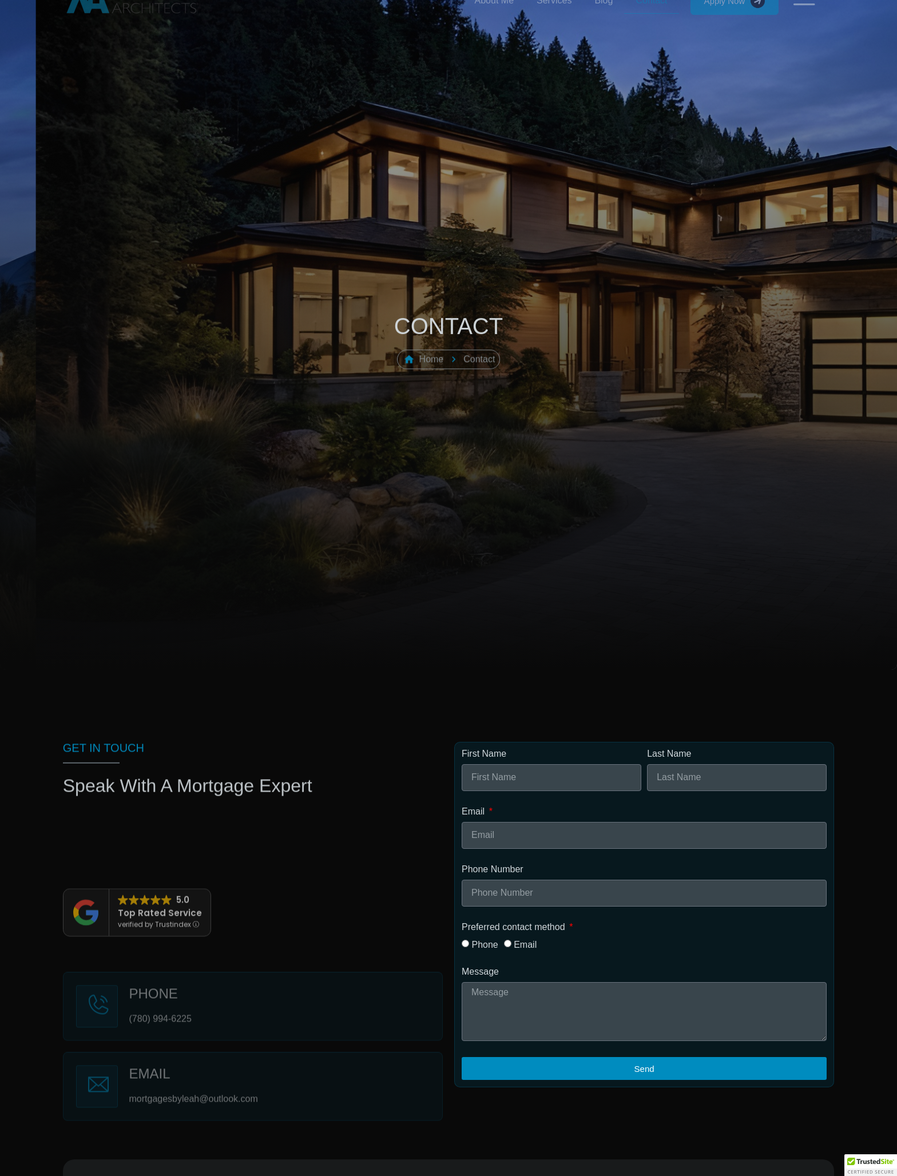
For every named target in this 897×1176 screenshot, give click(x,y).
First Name (484, 753)
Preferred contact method (514, 927)
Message (480, 971)
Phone (484, 944)
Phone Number (492, 869)
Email (474, 811)
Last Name (669, 753)
